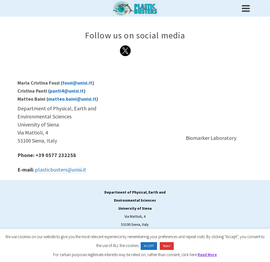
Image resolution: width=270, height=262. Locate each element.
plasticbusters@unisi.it (60, 169)
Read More (207, 254)
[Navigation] (246, 8)
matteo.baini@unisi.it (72, 99)
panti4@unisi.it (67, 91)
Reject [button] (166, 246)
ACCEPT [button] (149, 246)
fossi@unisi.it (77, 83)
